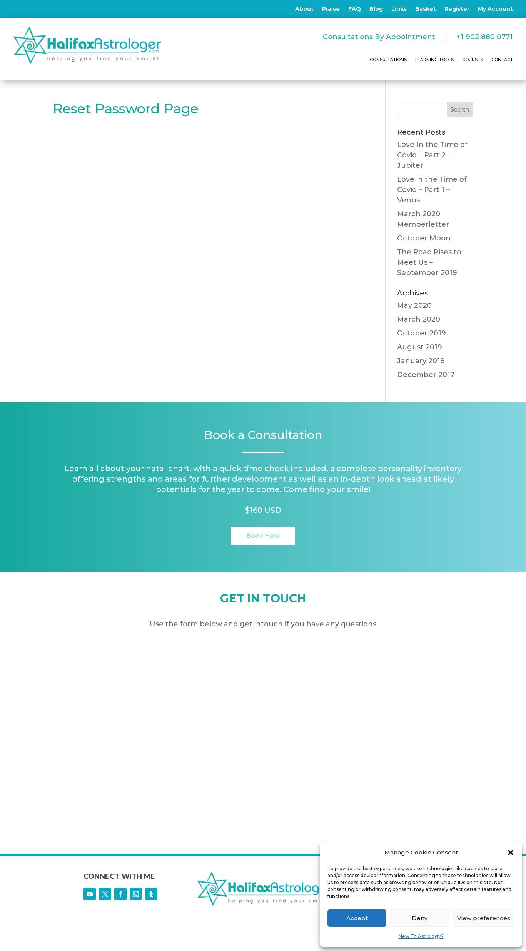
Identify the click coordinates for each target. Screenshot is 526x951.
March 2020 (418, 319)
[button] (510, 852)
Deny (419, 918)
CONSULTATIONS (388, 59)
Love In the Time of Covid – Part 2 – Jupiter (432, 155)
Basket (425, 9)
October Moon (424, 238)
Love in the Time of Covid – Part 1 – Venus (432, 189)
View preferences (483, 918)
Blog (376, 9)
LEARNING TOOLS (434, 59)
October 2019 (421, 333)
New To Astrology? (421, 936)
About (304, 9)
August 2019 (419, 347)
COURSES (472, 59)
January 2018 (421, 361)
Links (399, 9)
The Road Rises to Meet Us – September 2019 (429, 262)
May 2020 (414, 305)
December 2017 (425, 374)
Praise (331, 9)
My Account (495, 9)
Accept (357, 918)
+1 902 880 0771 (485, 37)
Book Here (263, 535)
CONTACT (502, 59)
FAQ (354, 9)
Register (456, 9)
